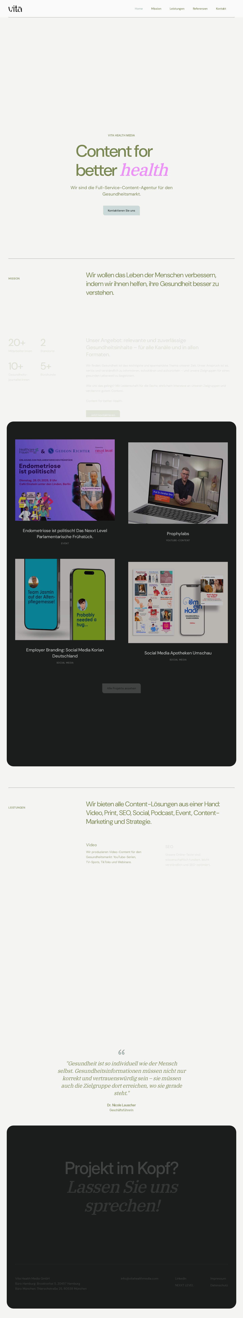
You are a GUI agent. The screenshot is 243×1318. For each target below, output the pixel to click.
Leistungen (177, 8)
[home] (15, 8)
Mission (156, 8)
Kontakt (221, 8)
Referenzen (200, 8)
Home (139, 8)
